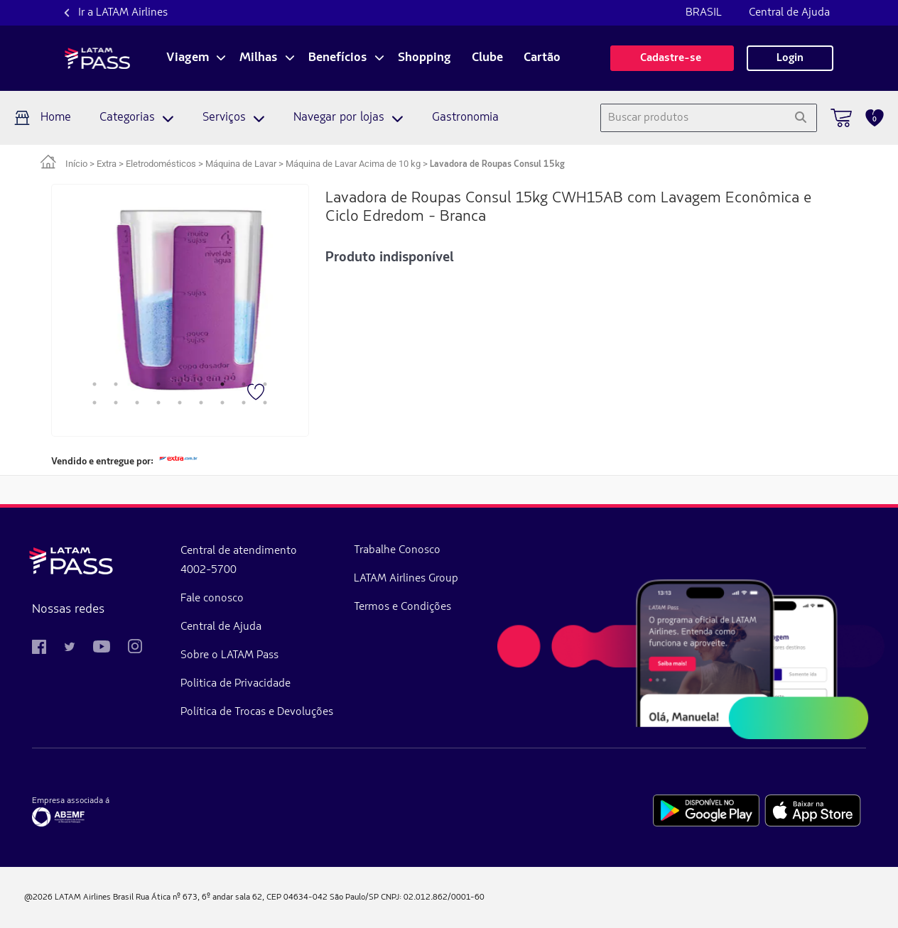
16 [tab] (222, 402)
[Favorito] (257, 393)
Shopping (424, 58)
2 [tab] (116, 384)
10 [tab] (94, 402)
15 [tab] (201, 402)
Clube (487, 58)
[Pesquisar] (800, 117)
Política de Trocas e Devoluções (256, 712)
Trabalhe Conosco (397, 550)
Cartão (542, 58)
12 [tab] (137, 402)
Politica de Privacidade (235, 683)
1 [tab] (94, 384)
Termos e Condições (402, 607)
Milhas (258, 58)
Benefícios (337, 58)
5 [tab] (180, 384)
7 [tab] (222, 384)
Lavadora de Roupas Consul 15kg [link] (497, 164)
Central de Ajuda (789, 12)
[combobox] (692, 117)
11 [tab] (116, 402)
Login (790, 58)
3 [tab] (137, 384)
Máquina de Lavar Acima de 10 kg (353, 163)
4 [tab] (158, 384)
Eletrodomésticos (161, 163)
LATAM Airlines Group (406, 578)
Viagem (187, 58)
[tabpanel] (160, 299)
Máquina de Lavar (240, 163)
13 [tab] (158, 402)
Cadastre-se (672, 58)
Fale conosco (212, 598)
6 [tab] (201, 384)
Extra (107, 163)
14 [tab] (180, 402)
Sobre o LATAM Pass (229, 655)
